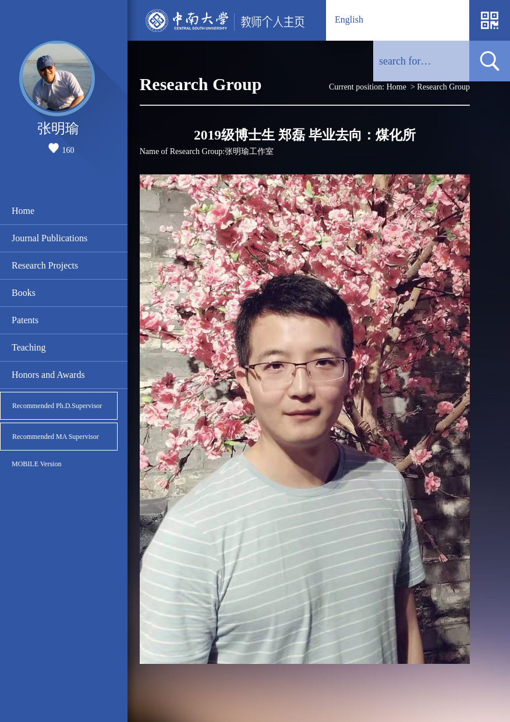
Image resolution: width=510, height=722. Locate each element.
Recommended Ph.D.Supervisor (57, 406)
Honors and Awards (48, 375)
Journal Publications (49, 238)
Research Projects (45, 265)
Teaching (28, 347)
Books (24, 293)
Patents (25, 320)
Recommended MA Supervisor (55, 437)
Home (23, 211)
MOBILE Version (36, 464)
